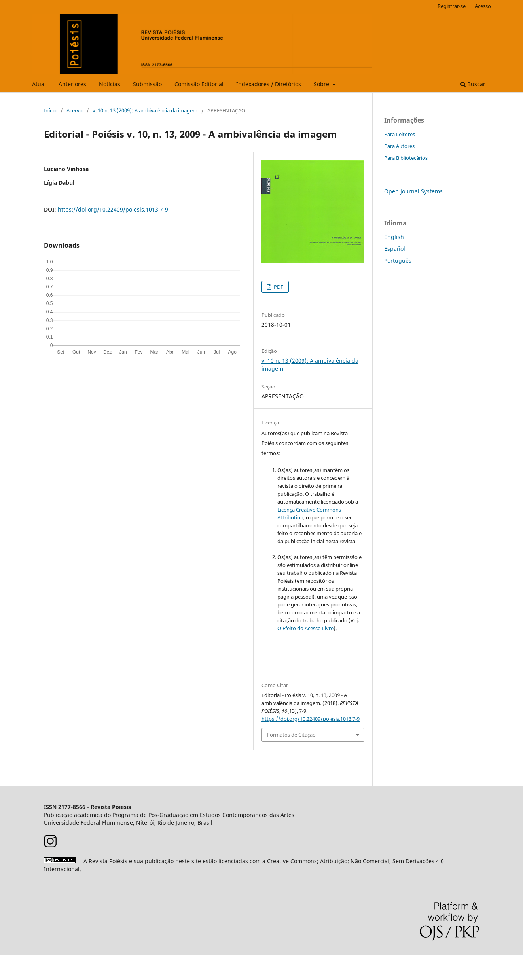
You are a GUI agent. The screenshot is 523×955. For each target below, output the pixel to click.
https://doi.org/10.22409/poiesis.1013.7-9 (113, 209)
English (394, 237)
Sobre (322, 84)
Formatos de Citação (291, 734)
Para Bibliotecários (406, 157)
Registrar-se (452, 5)
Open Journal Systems (413, 191)
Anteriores (72, 84)
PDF (278, 286)
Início (50, 110)
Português (397, 260)
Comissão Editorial (199, 84)
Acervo (74, 110)
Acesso (483, 5)
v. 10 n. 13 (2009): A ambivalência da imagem (145, 110)
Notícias (109, 84)
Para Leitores (399, 134)
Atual (39, 84)
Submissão (147, 84)
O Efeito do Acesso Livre (305, 628)
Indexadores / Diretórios (268, 84)
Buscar (472, 84)
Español (394, 248)
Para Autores (399, 146)
